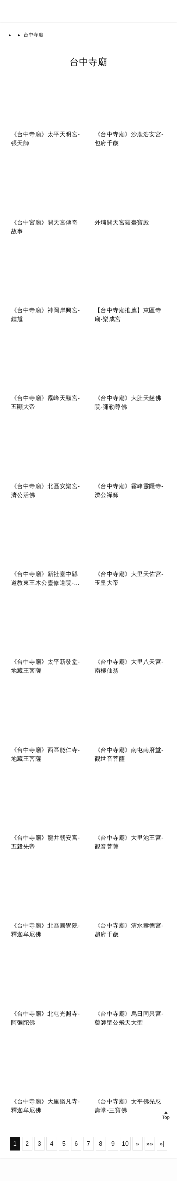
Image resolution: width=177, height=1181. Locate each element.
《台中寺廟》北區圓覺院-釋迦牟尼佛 (45, 929)
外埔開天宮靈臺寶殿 (122, 222)
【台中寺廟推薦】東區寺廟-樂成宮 (128, 314)
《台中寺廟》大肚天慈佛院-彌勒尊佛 (128, 402)
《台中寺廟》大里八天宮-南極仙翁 (129, 666)
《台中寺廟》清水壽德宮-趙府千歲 (129, 929)
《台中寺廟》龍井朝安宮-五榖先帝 (45, 842)
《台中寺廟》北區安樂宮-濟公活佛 (45, 490)
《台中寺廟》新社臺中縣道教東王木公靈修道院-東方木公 (45, 579)
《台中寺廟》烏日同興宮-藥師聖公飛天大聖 (129, 1018)
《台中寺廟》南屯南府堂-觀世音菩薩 (129, 754)
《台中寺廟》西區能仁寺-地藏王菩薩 (45, 754)
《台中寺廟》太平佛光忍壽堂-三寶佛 (128, 1105)
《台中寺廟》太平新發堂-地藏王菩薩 (45, 666)
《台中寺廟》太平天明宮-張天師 (45, 138)
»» (149, 1144)
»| (161, 1144)
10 (125, 1144)
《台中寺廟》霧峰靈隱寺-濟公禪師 (129, 490)
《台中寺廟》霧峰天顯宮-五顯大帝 (45, 402)
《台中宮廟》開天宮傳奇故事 (44, 226)
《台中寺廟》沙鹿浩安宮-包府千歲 (129, 138)
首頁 (19, 34)
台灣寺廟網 (33, 1165)
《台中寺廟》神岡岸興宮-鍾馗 (45, 314)
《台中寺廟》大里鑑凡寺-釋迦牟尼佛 (45, 1105)
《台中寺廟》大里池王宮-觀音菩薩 (129, 842)
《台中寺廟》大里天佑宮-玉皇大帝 (129, 578)
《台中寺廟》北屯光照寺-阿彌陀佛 (45, 1018)
